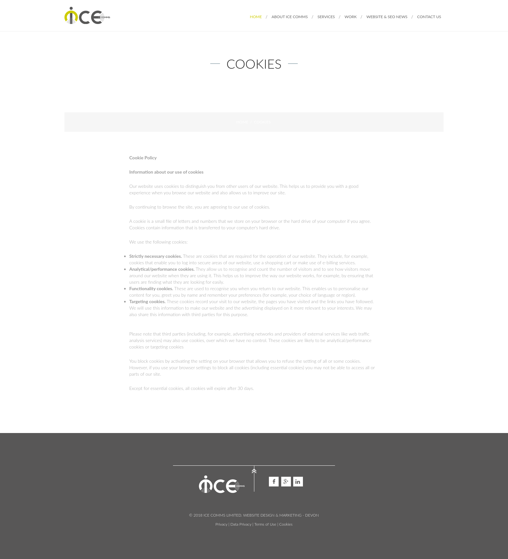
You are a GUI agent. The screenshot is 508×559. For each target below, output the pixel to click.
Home (242, 122)
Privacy (221, 524)
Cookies (286, 524)
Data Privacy (240, 524)
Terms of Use (265, 524)
